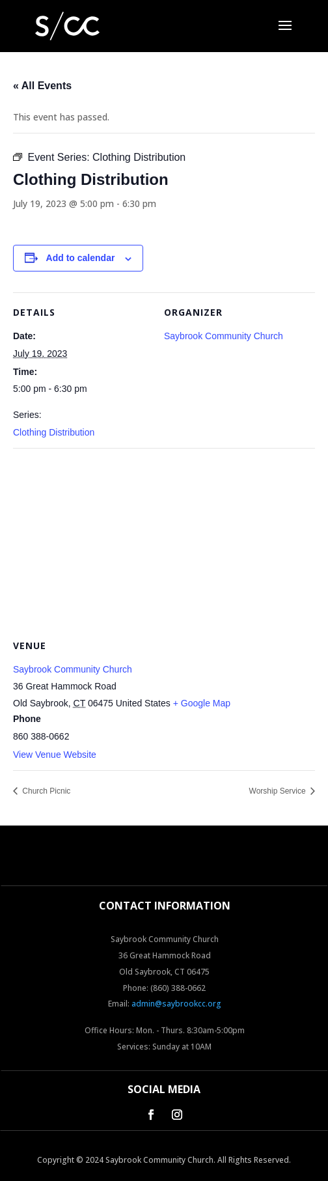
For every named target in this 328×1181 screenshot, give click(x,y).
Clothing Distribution (53, 432)
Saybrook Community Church (223, 336)
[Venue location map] (164, 542)
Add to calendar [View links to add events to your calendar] (80, 258)
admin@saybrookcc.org (176, 1003)
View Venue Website (54, 754)
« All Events (42, 85)
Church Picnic (45, 791)
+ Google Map (201, 703)
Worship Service (278, 791)
